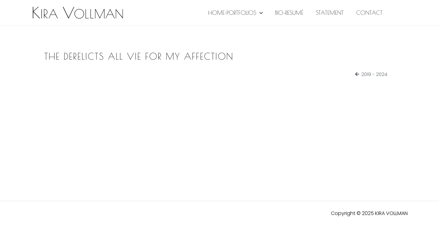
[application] (263, 12)
